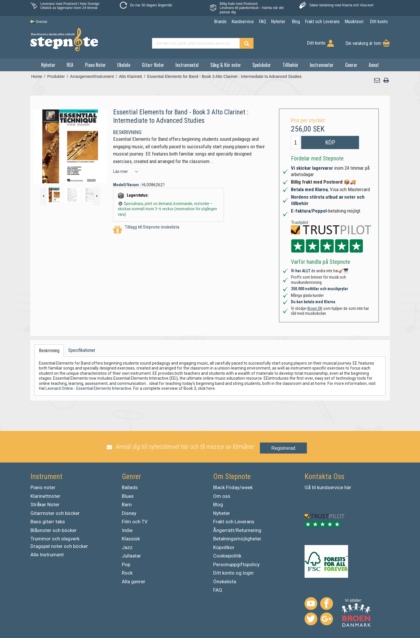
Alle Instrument (47, 554)
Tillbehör (290, 64)
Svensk (38, 22)
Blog (218, 504)
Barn (127, 504)
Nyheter (48, 64)
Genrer (351, 64)
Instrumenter (322, 64)
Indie (127, 530)
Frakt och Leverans (233, 521)
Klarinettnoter (45, 496)
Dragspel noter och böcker (59, 546)
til (314, 487)
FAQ (217, 590)
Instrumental (187, 64)
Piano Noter (95, 64)
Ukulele (123, 64)
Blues (128, 496)
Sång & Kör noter (225, 64)
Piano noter (42, 487)
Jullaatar (131, 556)
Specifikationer (81, 350)
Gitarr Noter (153, 64)
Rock (127, 573)
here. (211, 388)
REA (70, 64)
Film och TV (135, 521)
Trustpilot (299, 222)
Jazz (127, 547)
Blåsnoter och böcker (53, 530)
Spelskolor (261, 64)
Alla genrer (133, 581)
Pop (126, 564)
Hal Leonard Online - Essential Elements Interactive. (85, 388)
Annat (374, 64)
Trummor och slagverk (54, 539)
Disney (129, 513)
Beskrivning (49, 350)
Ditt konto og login (233, 573)
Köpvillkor (223, 547)
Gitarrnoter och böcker (55, 513)
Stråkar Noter (44, 504)
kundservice (330, 487)
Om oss (221, 496)
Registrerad (283, 448)
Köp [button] (330, 142)
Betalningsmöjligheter (237, 539)
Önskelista (224, 581)
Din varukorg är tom (363, 43)
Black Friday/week (233, 487)
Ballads (130, 487)
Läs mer (120, 171)
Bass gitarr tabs (47, 521)
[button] (377, 80)
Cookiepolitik (227, 556)
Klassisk (131, 539)
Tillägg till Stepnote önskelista (146, 230)
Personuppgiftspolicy (236, 564)
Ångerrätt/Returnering (237, 530)
